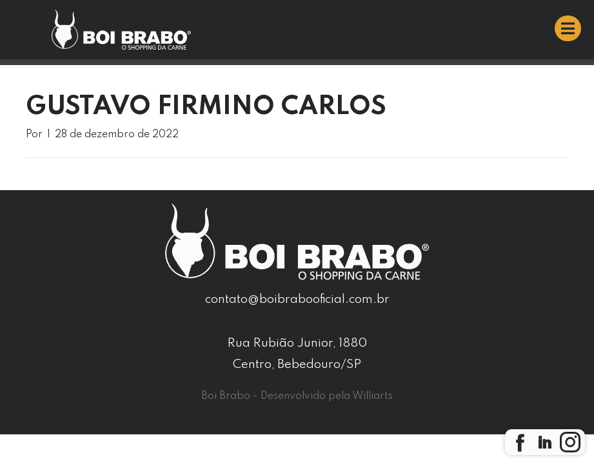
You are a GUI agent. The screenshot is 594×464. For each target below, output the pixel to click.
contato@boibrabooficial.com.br (297, 299)
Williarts (372, 396)
